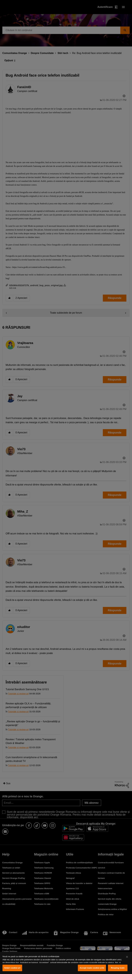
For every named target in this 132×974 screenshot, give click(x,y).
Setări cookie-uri (12, 968)
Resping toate (118, 968)
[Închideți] (127, 956)
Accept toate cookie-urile (92, 968)
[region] (66, 963)
